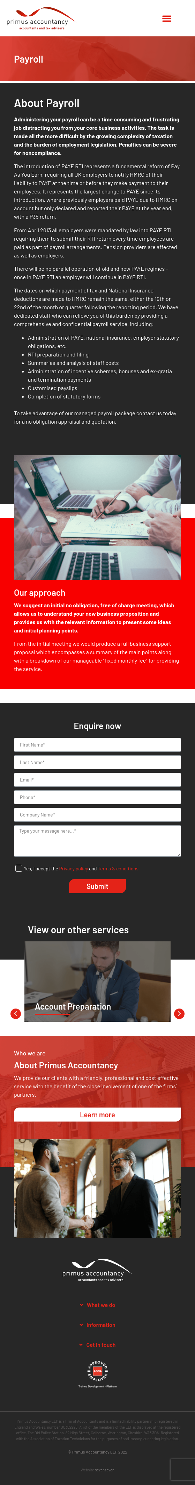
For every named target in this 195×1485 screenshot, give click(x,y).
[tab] (97, 1305)
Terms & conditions (118, 868)
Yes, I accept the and (81, 868)
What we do (101, 1304)
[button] (166, 18)
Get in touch (100, 1344)
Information (101, 1324)
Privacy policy (73, 868)
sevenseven (104, 1470)
